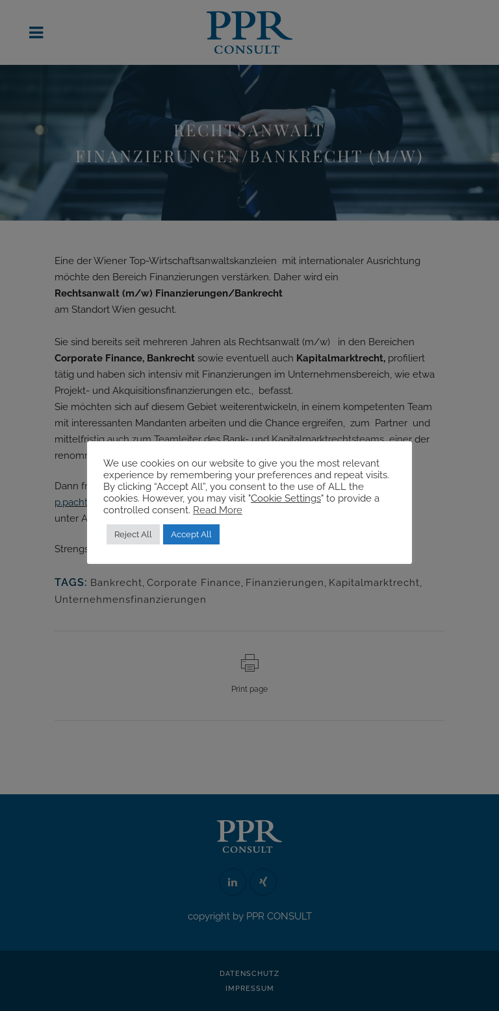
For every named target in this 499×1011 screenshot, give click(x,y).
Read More (217, 509)
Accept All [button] (191, 534)
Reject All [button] (133, 534)
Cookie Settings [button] (286, 498)
